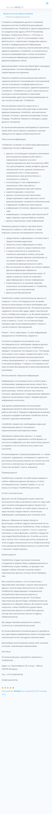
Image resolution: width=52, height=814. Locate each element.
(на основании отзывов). (24, 691)
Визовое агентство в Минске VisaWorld (18, 14)
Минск (4, 694)
